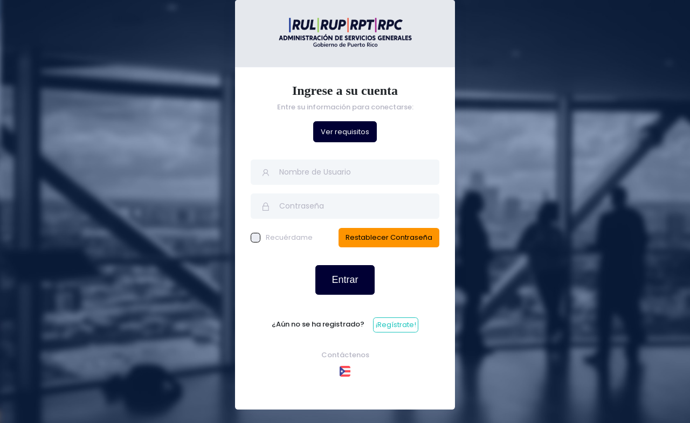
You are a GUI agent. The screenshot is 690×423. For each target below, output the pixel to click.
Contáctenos (345, 355)
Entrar (345, 279)
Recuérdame (282, 237)
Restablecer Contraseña (389, 237)
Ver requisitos (345, 132)
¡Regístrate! (396, 325)
